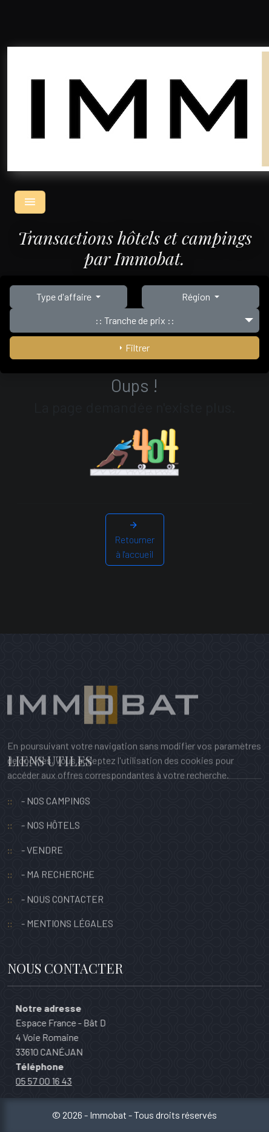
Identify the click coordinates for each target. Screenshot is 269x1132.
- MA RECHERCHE (58, 855)
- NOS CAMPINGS (55, 781)
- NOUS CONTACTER (62, 880)
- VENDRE (42, 830)
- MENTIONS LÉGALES (67, 904)
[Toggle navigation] (30, 202)
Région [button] (197, 296)
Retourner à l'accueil (134, 539)
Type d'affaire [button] (64, 296)
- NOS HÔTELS (50, 806)
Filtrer (135, 347)
